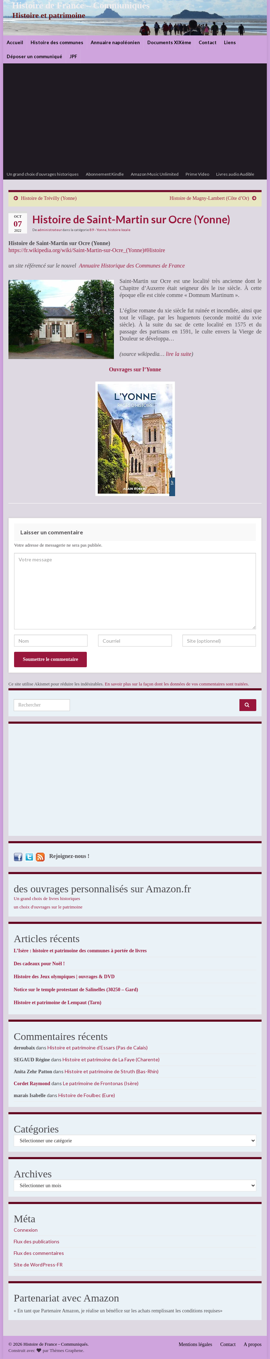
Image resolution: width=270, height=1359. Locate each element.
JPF (73, 56)
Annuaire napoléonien (115, 42)
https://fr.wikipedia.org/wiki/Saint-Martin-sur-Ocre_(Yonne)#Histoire (86, 250)
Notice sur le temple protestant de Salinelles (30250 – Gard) (76, 989)
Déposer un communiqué (34, 56)
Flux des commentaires (39, 1253)
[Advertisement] (135, 116)
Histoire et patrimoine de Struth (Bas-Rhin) (112, 1071)
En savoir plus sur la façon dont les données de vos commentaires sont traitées (176, 684)
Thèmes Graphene (66, 1350)
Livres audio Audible (235, 174)
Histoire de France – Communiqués (75, 5)
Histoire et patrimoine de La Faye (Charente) (111, 1059)
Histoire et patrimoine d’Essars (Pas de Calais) (97, 1047)
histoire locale (119, 230)
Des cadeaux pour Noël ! (39, 963)
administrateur (50, 230)
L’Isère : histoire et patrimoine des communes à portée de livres (80, 950)
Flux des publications (36, 1241)
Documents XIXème (169, 42)
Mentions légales (195, 1344)
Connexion (26, 1230)
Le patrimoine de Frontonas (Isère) (101, 1083)
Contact (208, 42)
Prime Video (197, 174)
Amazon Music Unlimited (155, 174)
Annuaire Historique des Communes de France (132, 266)
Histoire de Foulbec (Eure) (86, 1095)
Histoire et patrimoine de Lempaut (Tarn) (57, 1002)
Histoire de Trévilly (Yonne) (49, 198)
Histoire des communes (57, 42)
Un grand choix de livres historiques (47, 898)
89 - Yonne (98, 230)
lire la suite (178, 354)
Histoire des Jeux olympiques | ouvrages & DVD (64, 976)
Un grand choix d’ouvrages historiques (43, 174)
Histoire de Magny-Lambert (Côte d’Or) (209, 198)
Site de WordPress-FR (38, 1264)
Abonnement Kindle (105, 174)
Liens (230, 42)
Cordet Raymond (32, 1083)
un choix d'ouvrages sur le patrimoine (48, 907)
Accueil (15, 42)
